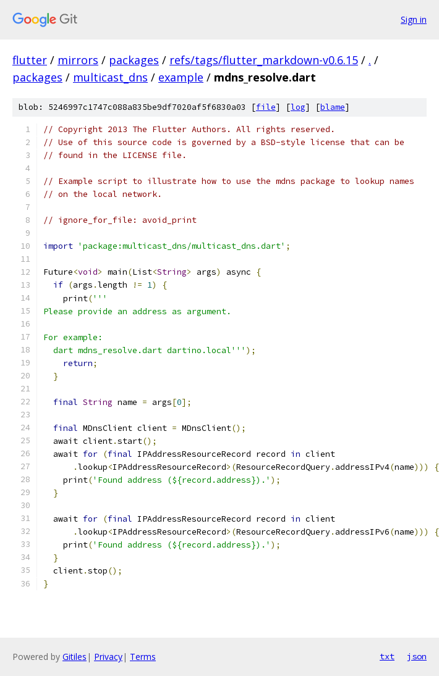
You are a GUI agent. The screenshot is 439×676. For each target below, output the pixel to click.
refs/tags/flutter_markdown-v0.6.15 (263, 59)
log (298, 107)
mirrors (78, 59)
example (180, 77)
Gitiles (74, 656)
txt (387, 656)
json (417, 656)
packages (134, 59)
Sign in (414, 19)
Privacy (108, 656)
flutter (29, 59)
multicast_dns (110, 77)
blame (332, 107)
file (266, 107)
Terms (143, 656)
